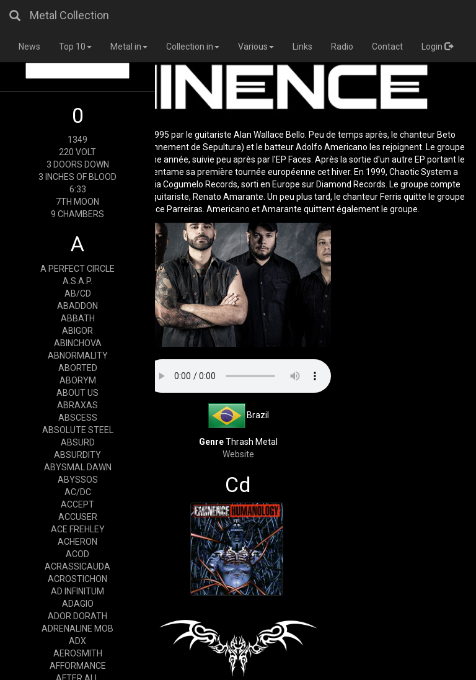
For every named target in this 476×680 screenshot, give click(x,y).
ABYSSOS (78, 480)
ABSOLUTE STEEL (77, 430)
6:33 (77, 189)
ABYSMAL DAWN (78, 467)
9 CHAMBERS (77, 214)
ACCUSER (77, 517)
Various (256, 46)
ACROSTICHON (77, 579)
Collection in (192, 46)
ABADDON (77, 306)
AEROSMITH (77, 653)
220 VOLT (77, 152)
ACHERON (77, 542)
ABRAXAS (77, 405)
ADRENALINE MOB (77, 628)
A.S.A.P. (77, 281)
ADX (77, 641)
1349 (77, 140)
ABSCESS (77, 418)
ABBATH (78, 318)
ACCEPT (77, 504)
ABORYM (78, 380)
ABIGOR (77, 331)
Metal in (129, 46)
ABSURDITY (77, 455)
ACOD (77, 554)
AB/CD (77, 293)
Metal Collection (69, 15)
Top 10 (75, 46)
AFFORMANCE (78, 666)
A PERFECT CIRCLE (77, 269)
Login (437, 46)
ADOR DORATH (77, 616)
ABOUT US (77, 393)
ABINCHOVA (78, 343)
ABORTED (77, 368)
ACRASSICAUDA (77, 566)
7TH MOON (77, 202)
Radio (342, 46)
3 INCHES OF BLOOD (77, 177)
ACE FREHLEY (78, 529)
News (29, 46)
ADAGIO (78, 604)
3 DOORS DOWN (77, 164)
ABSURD (78, 442)
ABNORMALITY (78, 355)
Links (302, 46)
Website (238, 454)
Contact (387, 46)
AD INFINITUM (77, 591)
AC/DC (77, 492)
